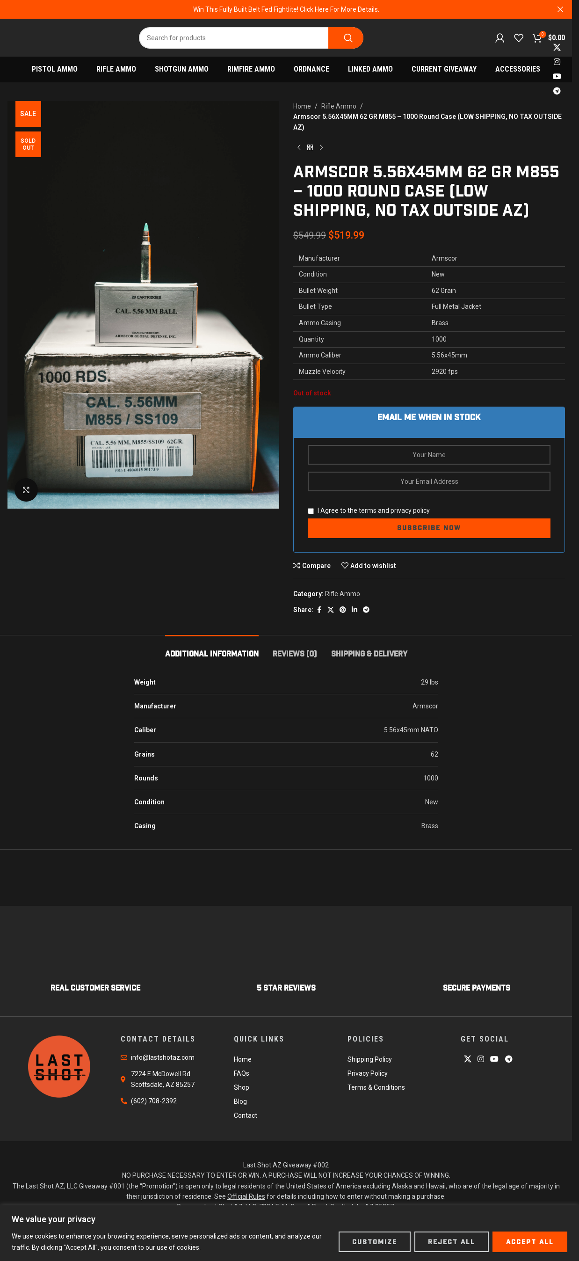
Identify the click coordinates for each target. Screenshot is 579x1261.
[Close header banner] (560, 9)
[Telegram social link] (557, 91)
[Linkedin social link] (354, 610)
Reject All (451, 1242)
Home (302, 106)
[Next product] (321, 147)
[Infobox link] (95, 963)
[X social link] (557, 47)
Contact (245, 1115)
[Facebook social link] (319, 610)
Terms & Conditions (376, 1087)
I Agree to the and (369, 510)
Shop (241, 1087)
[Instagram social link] (557, 62)
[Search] (251, 38)
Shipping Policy (369, 1059)
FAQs (241, 1073)
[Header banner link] (286, 9)
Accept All (530, 1242)
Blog (240, 1101)
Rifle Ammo (338, 106)
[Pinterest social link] (343, 610)
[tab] (212, 649)
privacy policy (410, 510)
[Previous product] (298, 147)
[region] (289, 1233)
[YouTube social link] (557, 77)
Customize (374, 1242)
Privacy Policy (367, 1073)
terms (367, 510)
